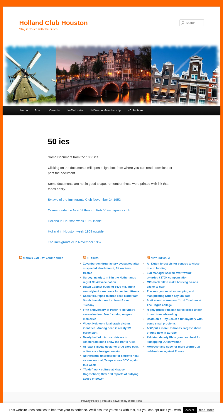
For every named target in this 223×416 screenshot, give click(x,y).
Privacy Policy (90, 400)
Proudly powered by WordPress (122, 400)
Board (38, 110)
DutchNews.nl (161, 258)
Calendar (55, 110)
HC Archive (135, 110)
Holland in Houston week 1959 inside (75, 221)
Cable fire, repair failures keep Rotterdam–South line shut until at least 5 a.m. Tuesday (111, 300)
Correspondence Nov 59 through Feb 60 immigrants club (89, 210)
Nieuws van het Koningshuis (43, 258)
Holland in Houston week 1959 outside (76, 231)
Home (24, 110)
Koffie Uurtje (75, 110)
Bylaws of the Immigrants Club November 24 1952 (84, 199)
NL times (93, 258)
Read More (206, 410)
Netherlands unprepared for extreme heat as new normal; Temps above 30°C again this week (111, 360)
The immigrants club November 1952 (74, 242)
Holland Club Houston (53, 22)
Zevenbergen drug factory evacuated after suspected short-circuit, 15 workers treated (111, 268)
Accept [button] (189, 410)
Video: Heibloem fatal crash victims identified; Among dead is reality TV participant (107, 328)
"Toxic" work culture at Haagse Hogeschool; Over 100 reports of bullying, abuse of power (111, 374)
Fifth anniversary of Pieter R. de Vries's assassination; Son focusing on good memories (109, 314)
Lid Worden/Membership (105, 110)
